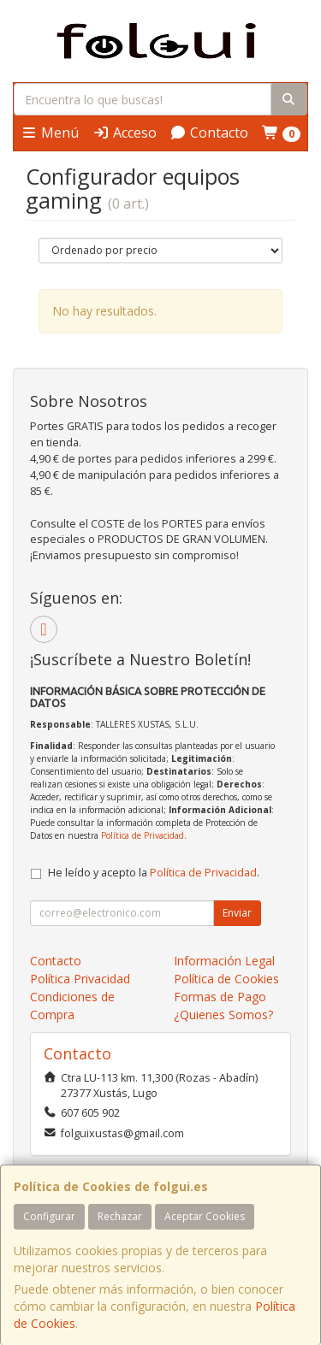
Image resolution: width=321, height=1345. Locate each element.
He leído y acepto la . (153, 872)
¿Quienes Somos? (223, 1014)
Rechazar (120, 1216)
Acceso (124, 132)
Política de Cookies (226, 978)
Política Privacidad (80, 978)
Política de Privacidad (142, 835)
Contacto (208, 132)
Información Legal (224, 961)
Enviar (237, 913)
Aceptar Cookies (204, 1216)
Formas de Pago (220, 996)
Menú (50, 132)
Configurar (49, 1216)
